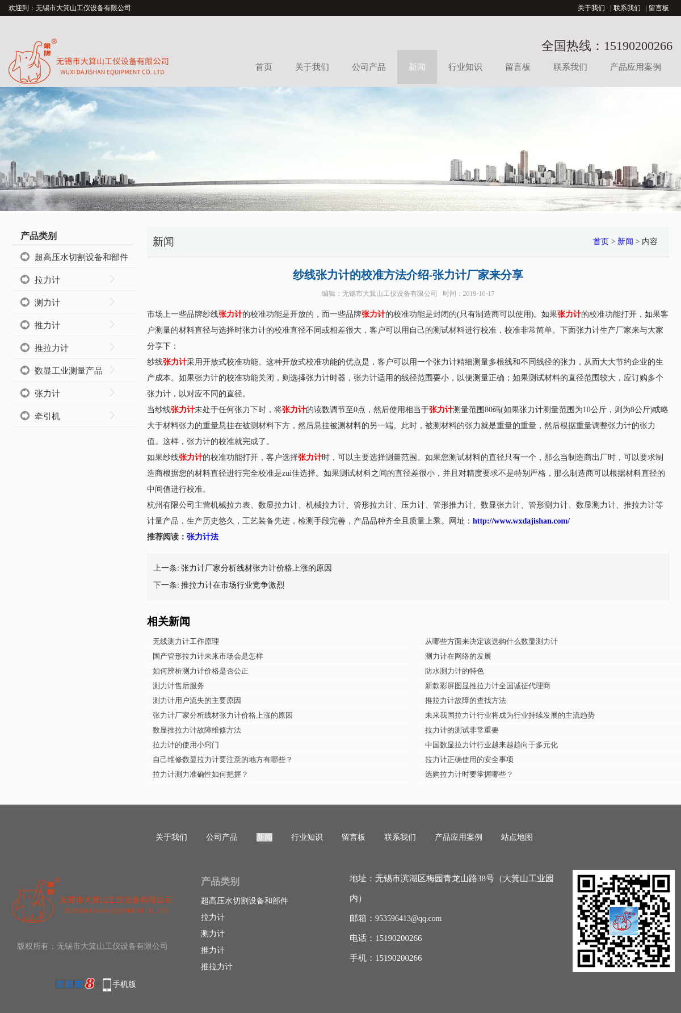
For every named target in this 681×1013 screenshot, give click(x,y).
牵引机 (47, 416)
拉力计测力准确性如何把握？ (201, 774)
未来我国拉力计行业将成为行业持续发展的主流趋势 (510, 715)
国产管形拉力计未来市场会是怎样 (208, 656)
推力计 (47, 325)
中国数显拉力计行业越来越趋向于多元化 (491, 744)
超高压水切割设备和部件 (81, 257)
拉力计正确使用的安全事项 (469, 759)
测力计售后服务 (178, 685)
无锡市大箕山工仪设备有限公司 (390, 294)
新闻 (417, 67)
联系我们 (627, 8)
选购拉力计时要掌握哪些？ (469, 774)
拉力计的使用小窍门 (186, 744)
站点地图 (517, 837)
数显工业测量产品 (69, 370)
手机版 (124, 984)
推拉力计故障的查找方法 (465, 700)
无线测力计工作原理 (186, 641)
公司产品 (369, 67)
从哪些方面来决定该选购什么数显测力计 (491, 641)
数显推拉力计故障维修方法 (197, 730)
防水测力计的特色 (454, 671)
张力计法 (202, 537)
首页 (263, 67)
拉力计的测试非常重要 (462, 730)
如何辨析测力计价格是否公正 (201, 671)
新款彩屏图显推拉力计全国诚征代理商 (487, 685)
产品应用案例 (635, 67)
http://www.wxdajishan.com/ (521, 521)
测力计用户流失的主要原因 (197, 700)
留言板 (659, 8)
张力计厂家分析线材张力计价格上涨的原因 (256, 568)
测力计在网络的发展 (458, 656)
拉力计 (47, 279)
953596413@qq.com (408, 918)
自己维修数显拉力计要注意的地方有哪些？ (223, 759)
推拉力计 (52, 348)
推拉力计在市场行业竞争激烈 (232, 585)
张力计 (47, 393)
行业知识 (465, 67)
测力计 (47, 302)
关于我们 (591, 8)
